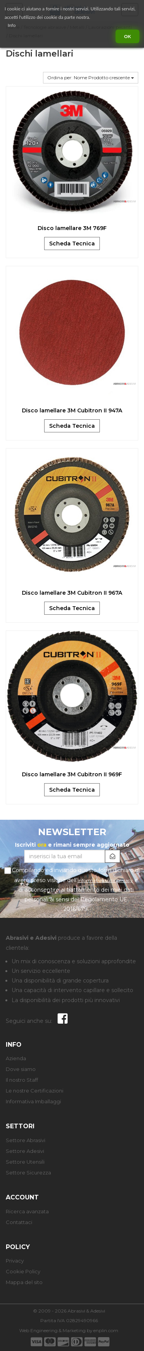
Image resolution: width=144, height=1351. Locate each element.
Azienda (16, 1058)
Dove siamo (21, 1069)
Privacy (15, 1261)
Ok (127, 36)
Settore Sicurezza (28, 1172)
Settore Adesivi (25, 1151)
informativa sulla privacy (105, 880)
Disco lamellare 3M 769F (72, 228)
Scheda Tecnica (72, 243)
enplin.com (105, 1330)
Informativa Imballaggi (33, 1101)
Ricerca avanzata (27, 1211)
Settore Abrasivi (25, 1140)
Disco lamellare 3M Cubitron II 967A (72, 592)
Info (12, 25)
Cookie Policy (23, 1271)
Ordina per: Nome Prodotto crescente (90, 77)
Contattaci (19, 1222)
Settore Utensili (25, 1162)
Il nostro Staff (22, 1080)
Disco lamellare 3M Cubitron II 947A (72, 410)
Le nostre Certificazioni (34, 1090)
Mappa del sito (24, 1282)
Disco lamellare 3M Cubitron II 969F (72, 774)
